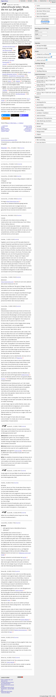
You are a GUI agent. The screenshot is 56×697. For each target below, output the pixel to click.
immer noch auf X (42, 60)
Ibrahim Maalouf (25, 619)
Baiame (18, 81)
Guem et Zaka (18, 450)
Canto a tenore (19, 590)
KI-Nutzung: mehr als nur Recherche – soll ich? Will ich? (7, 689)
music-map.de (10, 662)
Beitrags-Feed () (41, 45)
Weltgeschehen (41, 131)
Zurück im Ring (40, 65)
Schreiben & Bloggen (42, 129)
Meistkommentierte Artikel (43, 8)
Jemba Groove (25, 374)
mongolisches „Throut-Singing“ (17, 76)
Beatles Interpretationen (20, 630)
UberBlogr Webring (42, 71)
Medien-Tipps (40, 123)
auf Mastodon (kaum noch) (44, 57)
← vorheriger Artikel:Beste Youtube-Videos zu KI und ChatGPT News (5, 128)
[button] (5, 115)
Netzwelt (39, 126)
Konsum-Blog (40, 110)
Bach (11, 632)
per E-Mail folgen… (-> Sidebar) (15, 123)
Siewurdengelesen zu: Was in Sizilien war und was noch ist (46, 77)
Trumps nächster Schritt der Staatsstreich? (7, 683)
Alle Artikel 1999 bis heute (43, 11)
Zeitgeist (39, 134)
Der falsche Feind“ (7, 50)
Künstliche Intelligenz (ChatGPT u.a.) (46, 107)
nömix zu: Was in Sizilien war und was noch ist (46, 93)
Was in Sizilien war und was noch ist (7, 680)
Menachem (4, 148)
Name (36, 30)
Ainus (8, 600)
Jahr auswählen (45, 20)
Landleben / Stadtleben (43, 113)
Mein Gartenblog (41, 140)
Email (36, 34)
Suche (38, 5)
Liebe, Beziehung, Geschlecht (44, 121)
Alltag (38, 99)
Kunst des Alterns (41, 142)
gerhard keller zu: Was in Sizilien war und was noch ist (46, 81)
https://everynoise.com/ (13, 201)
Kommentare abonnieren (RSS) (9, 140)
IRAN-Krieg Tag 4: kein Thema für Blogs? (6, 692)
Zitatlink (22, 148)
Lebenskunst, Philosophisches (44, 118)
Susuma (3, 378)
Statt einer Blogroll (41, 13)
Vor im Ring (40, 68)
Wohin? (54, 2)
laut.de (24, 557)
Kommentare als (42, 48)
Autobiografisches (41, 102)
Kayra (9, 81)
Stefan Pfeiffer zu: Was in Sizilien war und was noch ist (46, 85)
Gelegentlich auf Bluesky (44, 54)
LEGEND (5, 90)
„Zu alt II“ (4, 64)
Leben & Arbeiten (41, 115)
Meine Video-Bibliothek (42, 16)
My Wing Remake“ (20, 94)
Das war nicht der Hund (9, 46)
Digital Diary (4, 1)
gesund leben (40, 105)
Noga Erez (19, 358)
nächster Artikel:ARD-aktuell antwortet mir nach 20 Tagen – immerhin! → (28, 128)
